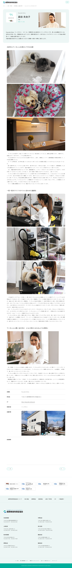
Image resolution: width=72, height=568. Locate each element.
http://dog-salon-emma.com (28, 402)
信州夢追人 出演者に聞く (18, 5)
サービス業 (22, 21)
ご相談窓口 (61, 499)
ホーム (4, 5)
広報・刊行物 (9, 5)
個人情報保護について (24, 560)
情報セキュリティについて (34, 560)
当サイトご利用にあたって (45, 560)
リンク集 (16, 560)
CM (55, 499)
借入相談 (27, 499)
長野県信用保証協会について (15, 499)
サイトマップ (54, 560)
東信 (19, 21)
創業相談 (34, 499)
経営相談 (40, 499)
